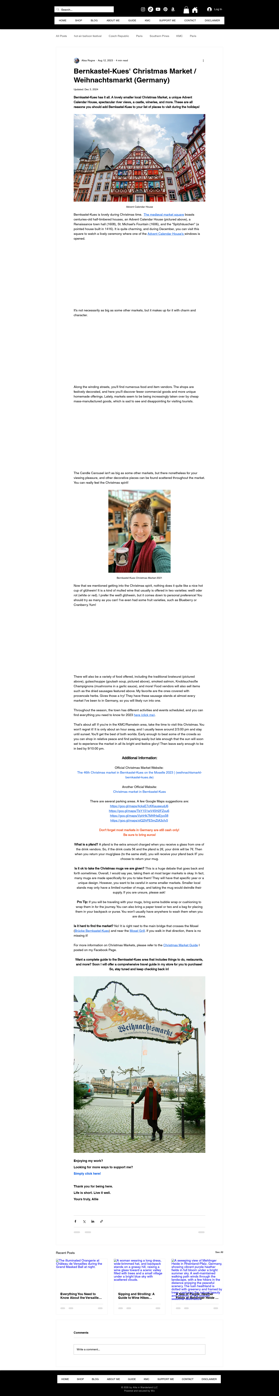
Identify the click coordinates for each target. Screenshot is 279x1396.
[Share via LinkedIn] (92, 1221)
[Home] (195, 9)
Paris (139, 36)
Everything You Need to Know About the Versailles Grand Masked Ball (80, 1296)
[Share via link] (101, 1221)
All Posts (61, 36)
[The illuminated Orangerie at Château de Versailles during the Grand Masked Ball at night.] (81, 1273)
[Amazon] (173, 9)
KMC (179, 36)
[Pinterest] (165, 9)
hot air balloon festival (88, 36)
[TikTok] (150, 9)
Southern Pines (159, 36)
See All (219, 1252)
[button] (186, 9)
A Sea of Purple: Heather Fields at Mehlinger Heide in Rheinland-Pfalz (197, 1296)
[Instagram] (143, 9)
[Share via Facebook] (75, 1221)
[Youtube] (158, 9)
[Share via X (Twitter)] (84, 1221)
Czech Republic (119, 36)
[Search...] (83, 9)
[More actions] (203, 60)
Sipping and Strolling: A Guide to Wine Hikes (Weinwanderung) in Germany (136, 1296)
